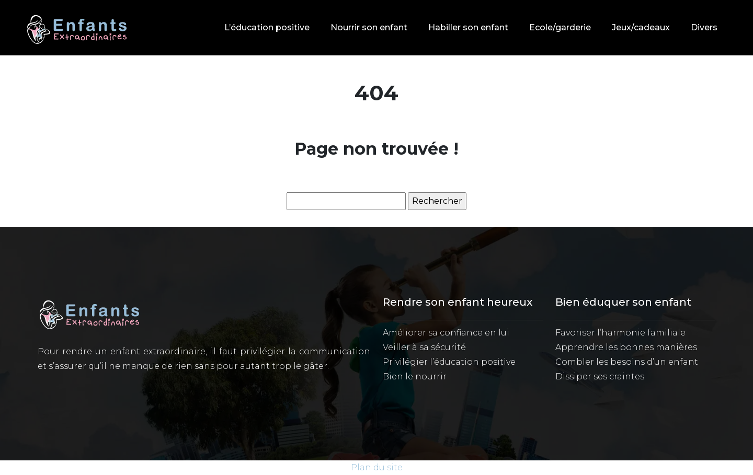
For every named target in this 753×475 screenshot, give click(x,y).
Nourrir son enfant (368, 27)
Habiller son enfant (468, 27)
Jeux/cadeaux (641, 27)
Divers (704, 27)
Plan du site (377, 467)
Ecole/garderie (560, 27)
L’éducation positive (267, 27)
